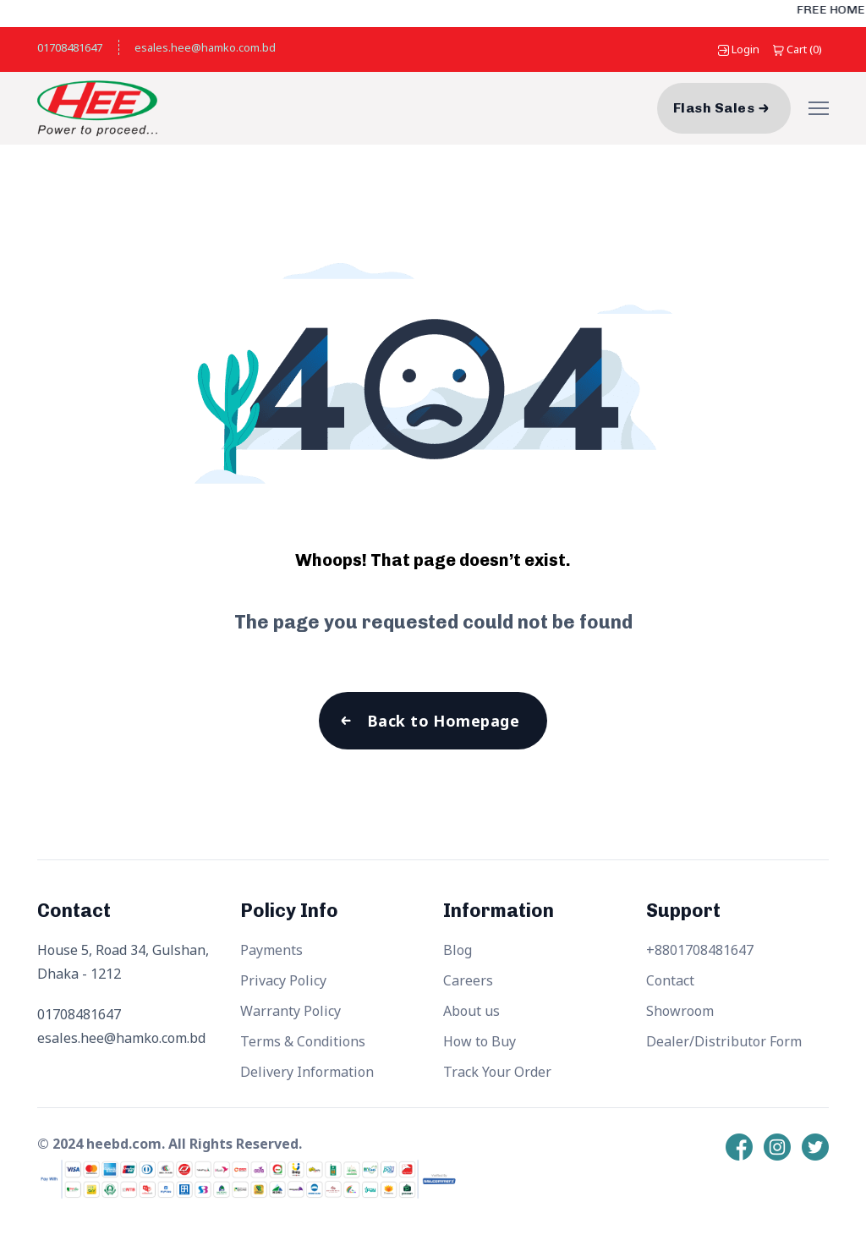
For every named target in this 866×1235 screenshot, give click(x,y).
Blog (457, 950)
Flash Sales (713, 108)
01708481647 (69, 47)
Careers (468, 980)
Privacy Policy (283, 980)
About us (471, 1011)
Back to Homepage (443, 721)
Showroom (680, 1011)
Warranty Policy (290, 1011)
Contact (670, 980)
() (797, 49)
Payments (271, 950)
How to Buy (479, 1041)
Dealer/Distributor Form (724, 1041)
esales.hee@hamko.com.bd (205, 47)
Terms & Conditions (302, 1041)
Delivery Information (307, 1071)
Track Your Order (497, 1071)
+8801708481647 (700, 950)
